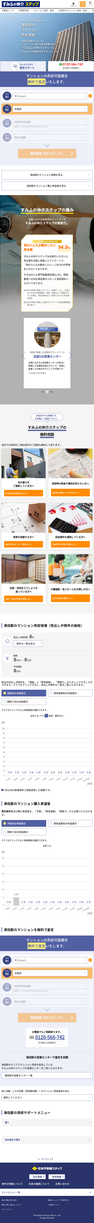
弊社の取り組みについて (11, 1205)
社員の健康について (39, 1183)
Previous (22, 353)
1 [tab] (42, 391)
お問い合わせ (62, 1183)
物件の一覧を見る (25, 643)
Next (69, 353)
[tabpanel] (47, 353)
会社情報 (37, 1176)
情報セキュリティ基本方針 (58, 1200)
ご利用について (54, 1205)
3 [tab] (51, 391)
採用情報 (56, 1176)
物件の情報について (12, 1183)
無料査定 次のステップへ (47, 153)
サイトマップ (7, 1209)
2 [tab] (47, 391)
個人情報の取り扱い (9, 1200)
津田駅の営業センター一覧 (18, 1075)
